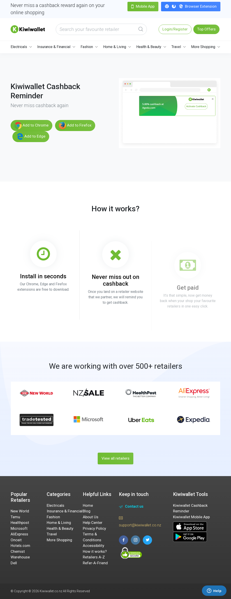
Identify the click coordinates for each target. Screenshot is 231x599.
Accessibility (93, 545)
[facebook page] (123, 540)
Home (88, 505)
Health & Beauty (148, 47)
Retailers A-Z (94, 557)
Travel (176, 47)
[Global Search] (141, 29)
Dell (14, 563)
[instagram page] (135, 540)
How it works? (95, 551)
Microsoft (19, 528)
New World (20, 511)
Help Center (92, 522)
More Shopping (203, 47)
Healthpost (20, 522)
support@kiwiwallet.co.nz (140, 521)
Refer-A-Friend (95, 563)
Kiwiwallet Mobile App (191, 517)
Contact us (131, 507)
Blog (86, 511)
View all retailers (115, 458)
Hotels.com (20, 545)
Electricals (19, 47)
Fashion (87, 47)
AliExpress (19, 534)
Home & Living (114, 47)
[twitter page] (147, 540)
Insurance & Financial (53, 47)
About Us (90, 517)
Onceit (16, 540)
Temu (15, 517)
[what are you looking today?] (101, 29)
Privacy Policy (94, 528)
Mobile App (143, 6)
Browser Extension (191, 6)
